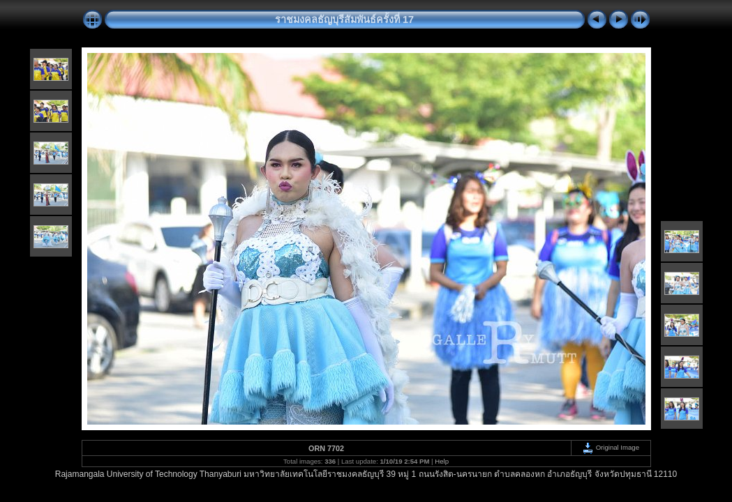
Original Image (610, 447)
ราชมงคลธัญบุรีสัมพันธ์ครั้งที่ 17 (344, 19)
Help (442, 461)
